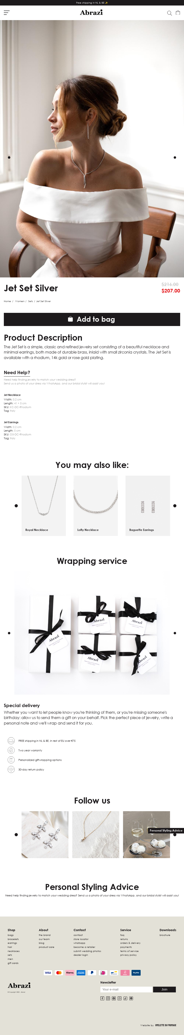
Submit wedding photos (87, 951)
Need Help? (17, 372)
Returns (124, 939)
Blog (41, 942)
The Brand (45, 935)
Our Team (44, 939)
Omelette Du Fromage (165, 1025)
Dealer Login (81, 954)
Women (19, 301)
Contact (78, 935)
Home (7, 301)
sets (10, 954)
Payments (126, 946)
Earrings (12, 942)
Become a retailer (84, 946)
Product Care (46, 946)
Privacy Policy (128, 954)
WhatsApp (79, 942)
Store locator (81, 939)
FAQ (122, 935)
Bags (11, 935)
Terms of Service (129, 951)
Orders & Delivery (130, 942)
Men (10, 958)
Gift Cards (13, 963)
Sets (30, 301)
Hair (10, 946)
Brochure (165, 935)
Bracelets (13, 939)
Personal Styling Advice (166, 830)
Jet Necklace (12, 394)
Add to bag (91, 319)
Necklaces (14, 951)
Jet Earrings (11, 422)
